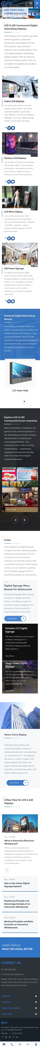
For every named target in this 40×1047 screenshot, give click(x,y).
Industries (6, 1002)
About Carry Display (17, 735)
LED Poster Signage (12, 269)
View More (17, 615)
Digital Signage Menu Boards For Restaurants (18, 584)
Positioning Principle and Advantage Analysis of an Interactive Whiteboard (17, 902)
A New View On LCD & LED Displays (18, 802)
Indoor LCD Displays (14, 101)
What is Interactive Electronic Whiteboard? (21, 842)
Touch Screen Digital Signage (16, 663)
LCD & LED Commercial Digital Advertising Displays (20, 27)
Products (6, 996)
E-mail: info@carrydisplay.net (12, 973)
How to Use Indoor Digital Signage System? (17, 883)
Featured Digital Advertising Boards (19, 319)
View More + (10, 654)
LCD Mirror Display (12, 212)
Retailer (9, 501)
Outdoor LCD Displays (14, 158)
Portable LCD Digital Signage (16, 628)
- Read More (10, 506)
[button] (24, 401)
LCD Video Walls (22, 391)
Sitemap (4, 1032)
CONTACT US (10, 963)
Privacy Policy (17, 1032)
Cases (7, 542)
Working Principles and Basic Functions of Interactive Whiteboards (18, 923)
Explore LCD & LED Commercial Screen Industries (20, 421)
